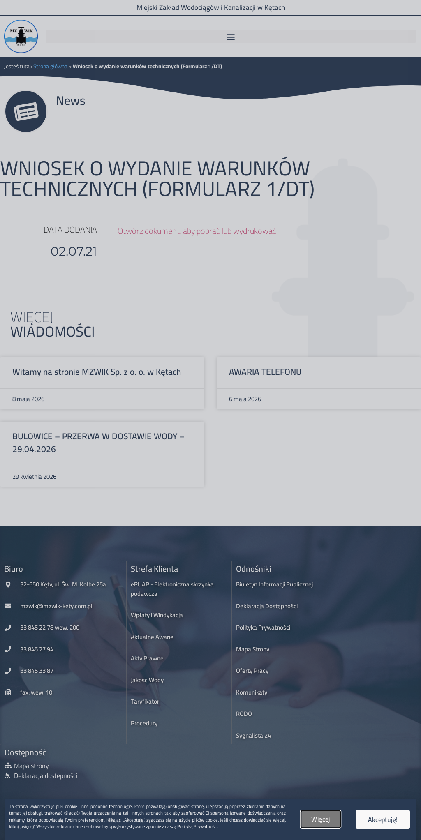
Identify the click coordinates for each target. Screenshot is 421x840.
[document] (210, 420)
